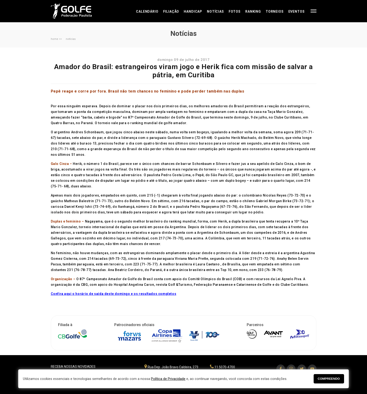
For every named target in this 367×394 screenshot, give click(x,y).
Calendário (147, 11)
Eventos (296, 11)
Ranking (253, 11)
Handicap (193, 11)
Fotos (235, 11)
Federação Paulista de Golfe (76, 11)
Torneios (275, 11)
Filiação (171, 11)
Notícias (215, 11)
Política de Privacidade (168, 379)
